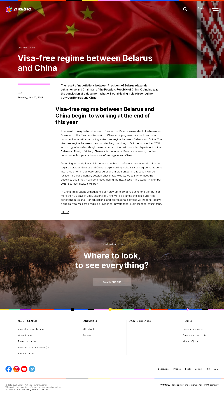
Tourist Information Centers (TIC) (34, 347)
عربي (216, 369)
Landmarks (22, 47)
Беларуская (164, 369)
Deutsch (199, 369)
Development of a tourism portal (187, 385)
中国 (208, 369)
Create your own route (194, 335)
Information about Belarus (111, 244)
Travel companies (27, 341)
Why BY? (33, 47)
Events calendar (140, 321)
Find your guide (26, 353)
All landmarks (89, 329)
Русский (177, 369)
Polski (188, 369)
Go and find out (112, 282)
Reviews (86, 335)
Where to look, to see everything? (112, 260)
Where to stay (25, 335)
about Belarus (27, 321)
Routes (187, 321)
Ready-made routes (193, 329)
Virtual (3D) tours (191, 341)
